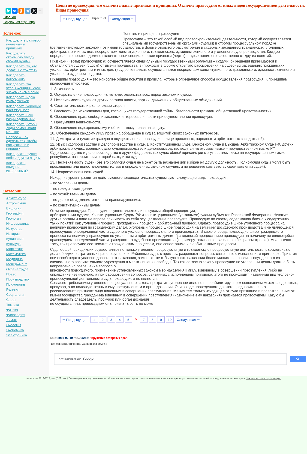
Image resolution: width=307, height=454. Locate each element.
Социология (15, 294)
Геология (13, 218)
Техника (12, 305)
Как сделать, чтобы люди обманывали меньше (21, 128)
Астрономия (16, 203)
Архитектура (16, 198)
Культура (13, 244)
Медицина (14, 259)
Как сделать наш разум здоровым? (20, 117)
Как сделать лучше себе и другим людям (23, 156)
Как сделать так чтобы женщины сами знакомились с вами (23, 88)
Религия (12, 289)
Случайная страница (19, 22)
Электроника (16, 335)
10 (170, 320)
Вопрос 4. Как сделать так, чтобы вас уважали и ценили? (21, 143)
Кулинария (15, 239)
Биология (13, 208)
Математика (16, 254)
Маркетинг (14, 249)
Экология (13, 325)
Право (11, 274)
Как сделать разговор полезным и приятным (23, 44)
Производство (17, 279)
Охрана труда (17, 269)
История (13, 234)
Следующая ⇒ (122, 19)
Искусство (14, 228)
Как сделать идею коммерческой (20, 99)
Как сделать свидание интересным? (17, 167)
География (15, 213)
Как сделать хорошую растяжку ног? (23, 108)
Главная (9, 17)
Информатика (17, 223)
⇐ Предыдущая (74, 19)
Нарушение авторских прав (108, 338)
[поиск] (172, 359)
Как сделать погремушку (15, 77)
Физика (12, 310)
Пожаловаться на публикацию (263, 378)
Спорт (11, 300)
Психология (15, 284)
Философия (15, 315)
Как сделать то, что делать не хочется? (21, 68)
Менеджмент (16, 264)
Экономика (15, 330)
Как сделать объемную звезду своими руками (20, 57)
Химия (11, 320)
